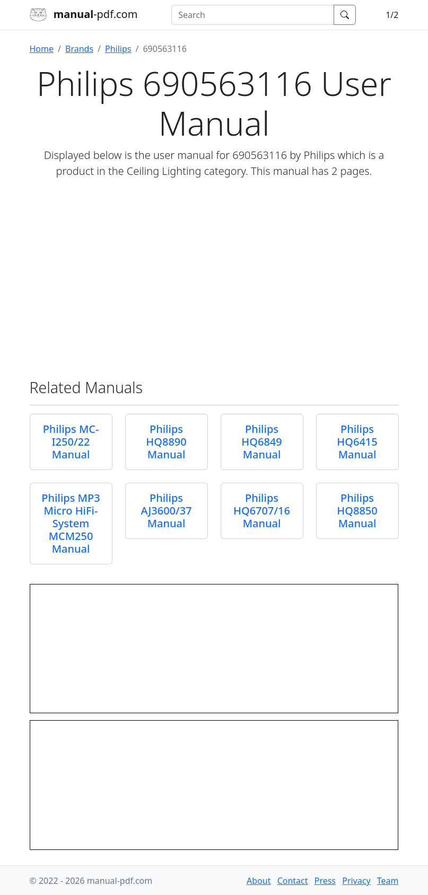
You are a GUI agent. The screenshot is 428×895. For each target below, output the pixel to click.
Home (42, 49)
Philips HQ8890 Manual (166, 442)
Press (325, 881)
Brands (79, 49)
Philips (118, 49)
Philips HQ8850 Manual (357, 510)
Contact (292, 881)
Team (388, 881)
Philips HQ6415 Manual (357, 442)
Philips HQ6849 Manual (261, 442)
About (258, 881)
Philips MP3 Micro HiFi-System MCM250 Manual (70, 523)
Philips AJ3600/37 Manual (166, 510)
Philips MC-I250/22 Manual (71, 442)
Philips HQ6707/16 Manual (261, 510)
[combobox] (252, 15)
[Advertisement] (214, 279)
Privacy (356, 881)
